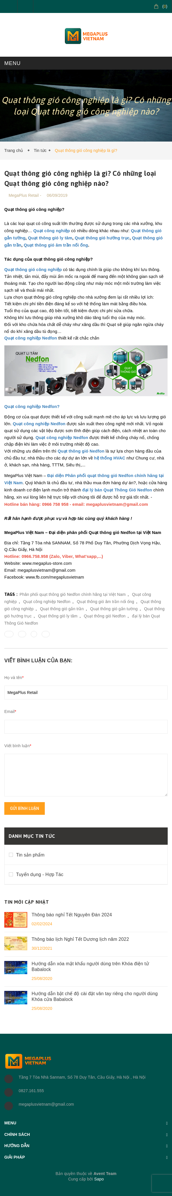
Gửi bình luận (24, 808)
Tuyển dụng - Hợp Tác (39, 874)
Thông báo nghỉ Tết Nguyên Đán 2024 (72, 914)
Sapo (99, 1179)
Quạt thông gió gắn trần (62, 608)
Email (10, 711)
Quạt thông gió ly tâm (50, 238)
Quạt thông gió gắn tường (114, 608)
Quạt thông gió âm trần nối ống (56, 245)
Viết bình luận (17, 745)
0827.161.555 (31, 1090)
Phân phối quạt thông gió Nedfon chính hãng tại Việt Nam (73, 594)
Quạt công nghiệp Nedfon (47, 601)
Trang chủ (15, 150)
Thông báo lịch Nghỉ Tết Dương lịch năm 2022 (80, 939)
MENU (12, 63)
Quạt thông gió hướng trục (102, 238)
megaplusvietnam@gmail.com (46, 1104)
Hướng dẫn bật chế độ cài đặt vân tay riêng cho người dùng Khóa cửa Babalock (95, 996)
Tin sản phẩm (30, 854)
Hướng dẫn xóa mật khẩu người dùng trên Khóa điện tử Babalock (90, 966)
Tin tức (40, 150)
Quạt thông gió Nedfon (104, 616)
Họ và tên (14, 677)
